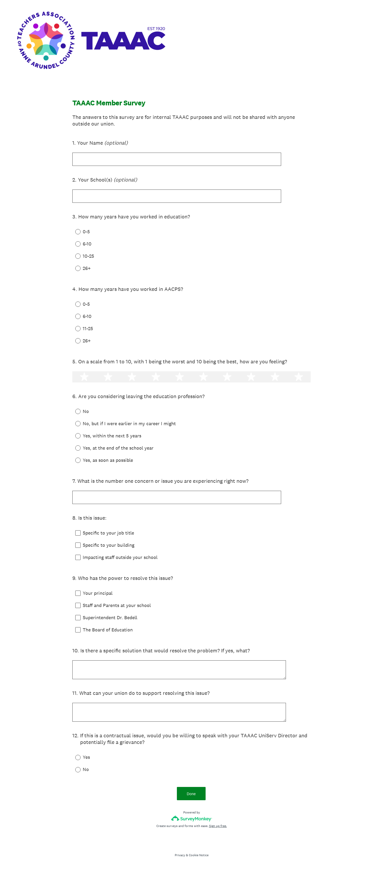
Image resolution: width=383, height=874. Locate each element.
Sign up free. (218, 828)
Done (191, 796)
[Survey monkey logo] (191, 821)
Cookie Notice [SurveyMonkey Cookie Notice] (199, 858)
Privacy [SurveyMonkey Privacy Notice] (180, 858)
